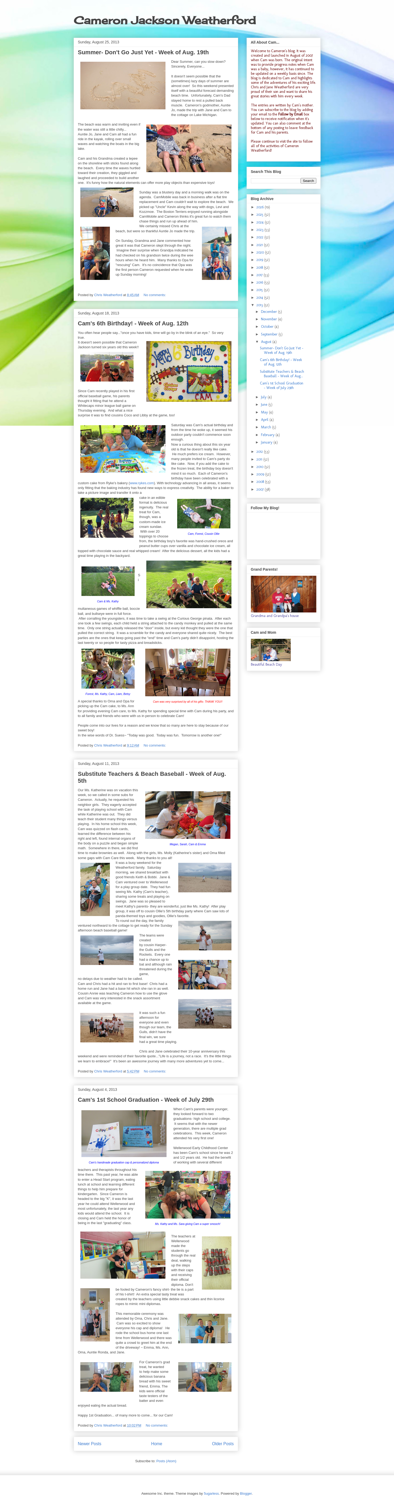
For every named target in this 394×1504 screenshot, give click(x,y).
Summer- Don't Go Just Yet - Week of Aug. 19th (143, 52)
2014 (260, 297)
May (265, 412)
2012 (260, 451)
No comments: (155, 295)
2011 (259, 459)
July (264, 397)
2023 (260, 229)
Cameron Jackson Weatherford (165, 20)
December (269, 311)
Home (156, 1443)
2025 (260, 214)
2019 (260, 260)
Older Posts (223, 1443)
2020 (260, 252)
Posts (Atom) (166, 1461)
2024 (260, 222)
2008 (260, 481)
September (270, 334)
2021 (260, 245)
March (266, 427)
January (267, 442)
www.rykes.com (142, 483)
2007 (260, 489)
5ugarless (211, 1493)
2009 (260, 474)
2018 (260, 267)
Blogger (246, 1493)
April (265, 419)
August (266, 341)
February (268, 435)
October (268, 326)
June (264, 404)
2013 (260, 305)
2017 (260, 275)
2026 (260, 207)
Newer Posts (89, 1443)
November (269, 319)
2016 (260, 282)
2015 (260, 290)
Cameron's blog (283, 51)
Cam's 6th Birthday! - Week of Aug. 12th (133, 323)
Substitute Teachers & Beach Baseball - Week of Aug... (282, 373)
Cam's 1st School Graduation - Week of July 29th (146, 1099)
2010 (260, 467)
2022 (260, 237)
